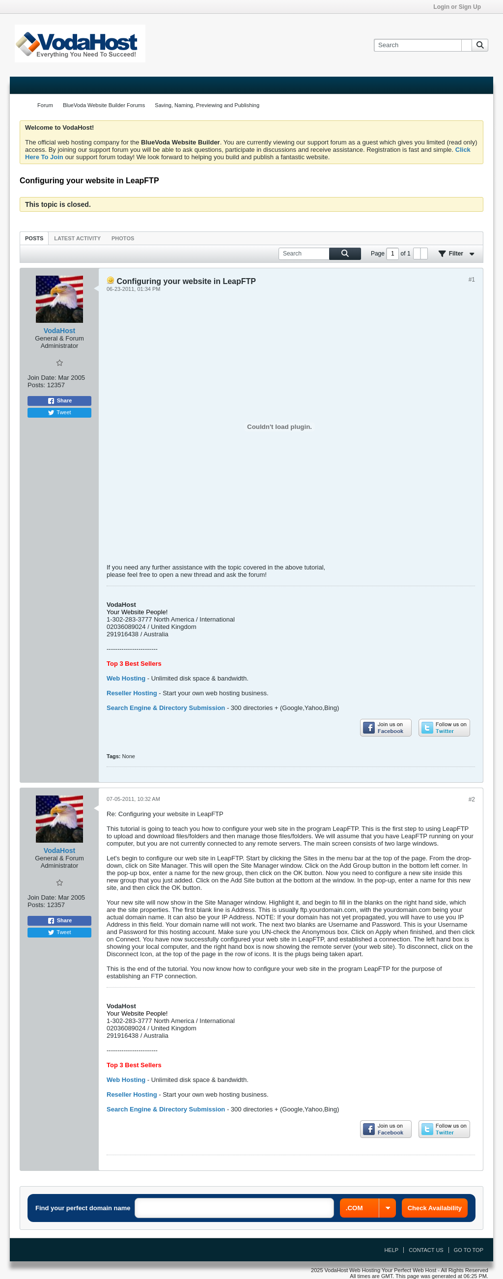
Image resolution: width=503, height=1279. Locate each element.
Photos (123, 238)
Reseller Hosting (132, 693)
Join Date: (42, 377)
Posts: (36, 385)
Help (391, 1250)
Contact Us (426, 1250)
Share (59, 401)
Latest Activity (77, 238)
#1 (472, 279)
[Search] (423, 45)
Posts (34, 238)
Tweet (59, 412)
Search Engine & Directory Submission (166, 707)
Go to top (468, 1250)
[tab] (34, 238)
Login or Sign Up (460, 6)
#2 (472, 799)
